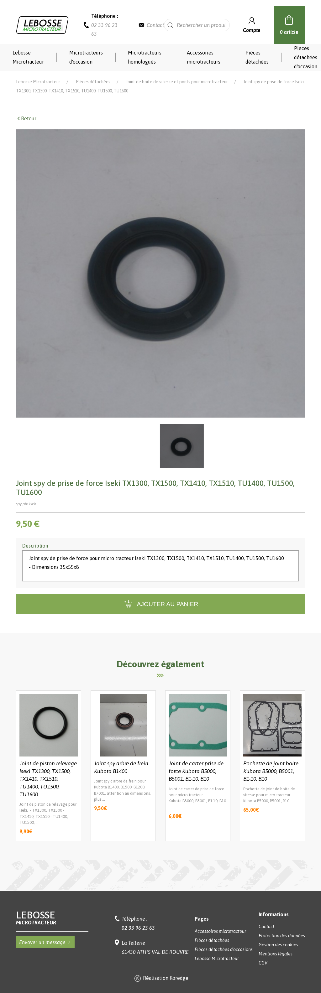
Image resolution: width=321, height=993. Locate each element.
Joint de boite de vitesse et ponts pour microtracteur (177, 81)
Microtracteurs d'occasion (86, 57)
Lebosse (52, 917)
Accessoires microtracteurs (203, 57)
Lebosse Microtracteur (28, 57)
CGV (263, 962)
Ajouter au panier (160, 604)
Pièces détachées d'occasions (224, 949)
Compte (251, 24)
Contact (155, 25)
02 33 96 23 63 (138, 928)
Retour (26, 118)
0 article (289, 24)
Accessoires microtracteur (220, 931)
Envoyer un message (45, 942)
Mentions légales (275, 953)
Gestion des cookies (278, 944)
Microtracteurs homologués (144, 57)
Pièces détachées (257, 57)
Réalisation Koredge (160, 979)
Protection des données (282, 935)
